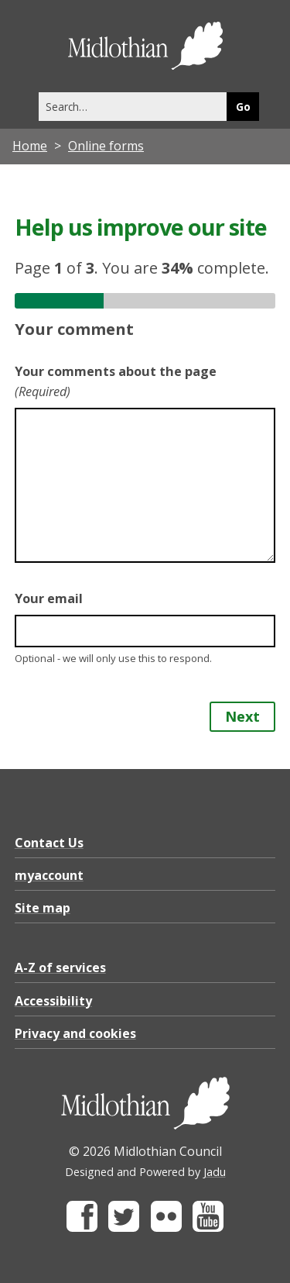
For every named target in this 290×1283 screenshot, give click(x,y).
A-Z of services (60, 967)
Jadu (214, 1171)
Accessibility (53, 1000)
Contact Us (49, 842)
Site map (42, 907)
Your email (49, 598)
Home (29, 145)
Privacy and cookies (75, 1033)
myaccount (49, 875)
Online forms (106, 145)
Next (242, 716)
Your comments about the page (116, 381)
